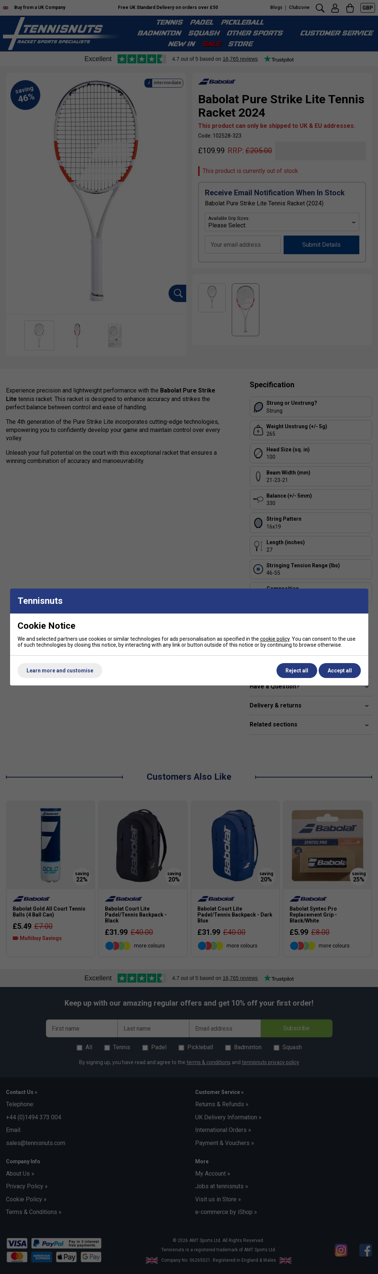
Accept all (340, 671)
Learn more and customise (59, 671)
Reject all (296, 671)
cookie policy (275, 639)
